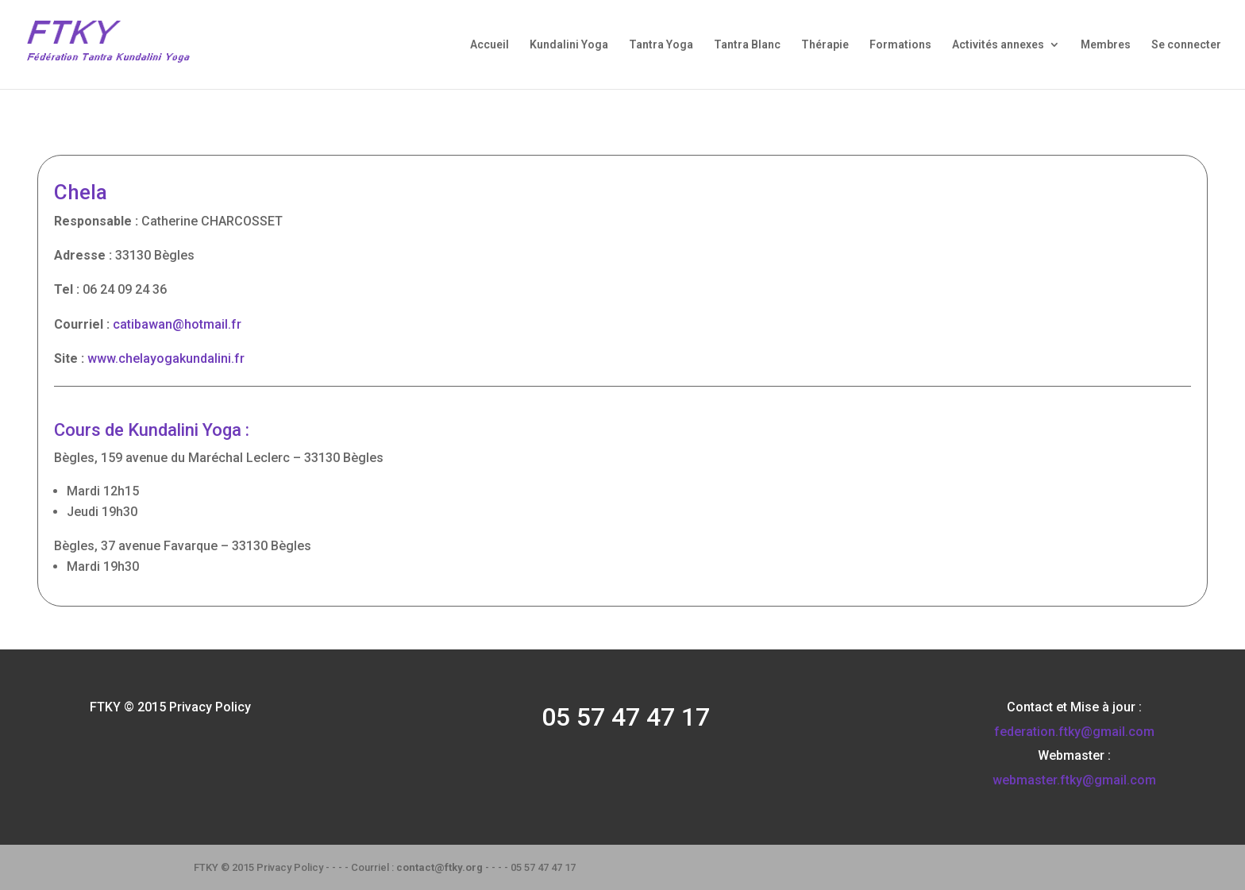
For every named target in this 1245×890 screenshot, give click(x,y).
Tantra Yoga (661, 45)
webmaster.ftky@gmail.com (1074, 780)
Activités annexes (998, 45)
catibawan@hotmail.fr (177, 324)
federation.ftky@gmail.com (1074, 731)
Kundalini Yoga (569, 45)
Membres (1106, 45)
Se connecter (1186, 45)
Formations (900, 45)
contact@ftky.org (439, 867)
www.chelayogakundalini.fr (166, 358)
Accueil (489, 45)
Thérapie (825, 45)
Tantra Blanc (747, 45)
